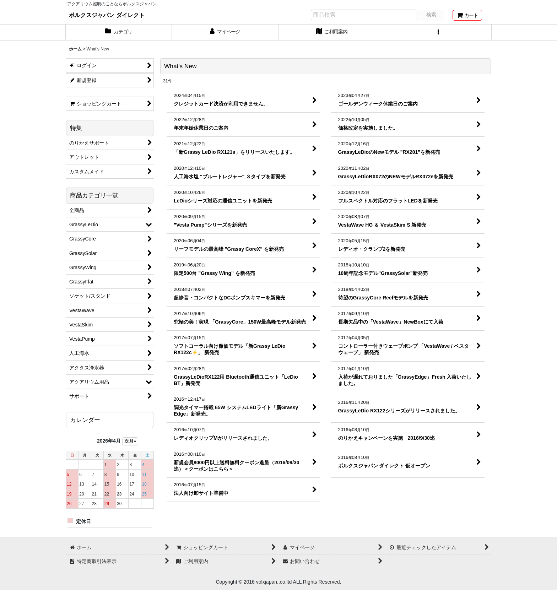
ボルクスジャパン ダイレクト (107, 15)
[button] (438, 32)
